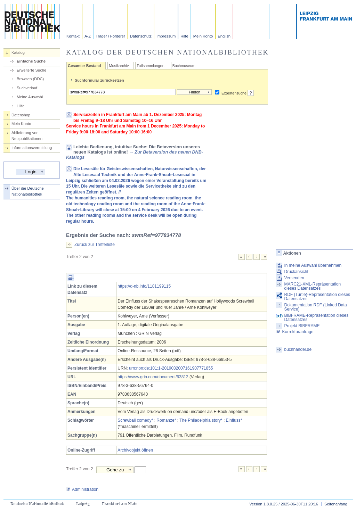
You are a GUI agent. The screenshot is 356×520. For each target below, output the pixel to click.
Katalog (18, 52)
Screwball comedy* (135, 420)
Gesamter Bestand (84, 66)
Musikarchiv (119, 66)
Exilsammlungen (150, 66)
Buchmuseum (183, 66)
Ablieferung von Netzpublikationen (26, 136)
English (224, 36)
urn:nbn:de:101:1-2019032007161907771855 (171, 368)
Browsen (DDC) (30, 79)
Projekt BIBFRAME (301, 325)
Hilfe (184, 36)
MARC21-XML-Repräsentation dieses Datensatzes (312, 286)
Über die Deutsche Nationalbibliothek (27, 191)
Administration (82, 489)
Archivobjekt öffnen (135, 450)
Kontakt (73, 36)
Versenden (294, 277)
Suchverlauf (27, 88)
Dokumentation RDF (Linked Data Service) (315, 307)
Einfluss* (234, 420)
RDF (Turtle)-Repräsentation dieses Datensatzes (317, 296)
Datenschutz (141, 36)
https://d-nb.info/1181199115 (144, 286)
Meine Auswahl (30, 97)
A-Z (87, 36)
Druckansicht (296, 271)
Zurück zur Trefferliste (94, 244)
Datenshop (20, 115)
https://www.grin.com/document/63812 (153, 376)
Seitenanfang (335, 504)
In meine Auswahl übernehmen (312, 265)
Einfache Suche (31, 61)
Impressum (166, 36)
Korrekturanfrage (294, 331)
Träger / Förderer (110, 36)
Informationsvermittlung (31, 148)
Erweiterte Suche (31, 70)
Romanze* (166, 420)
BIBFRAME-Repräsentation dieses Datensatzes (316, 317)
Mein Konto (203, 36)
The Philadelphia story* (200, 420)
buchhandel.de (298, 349)
